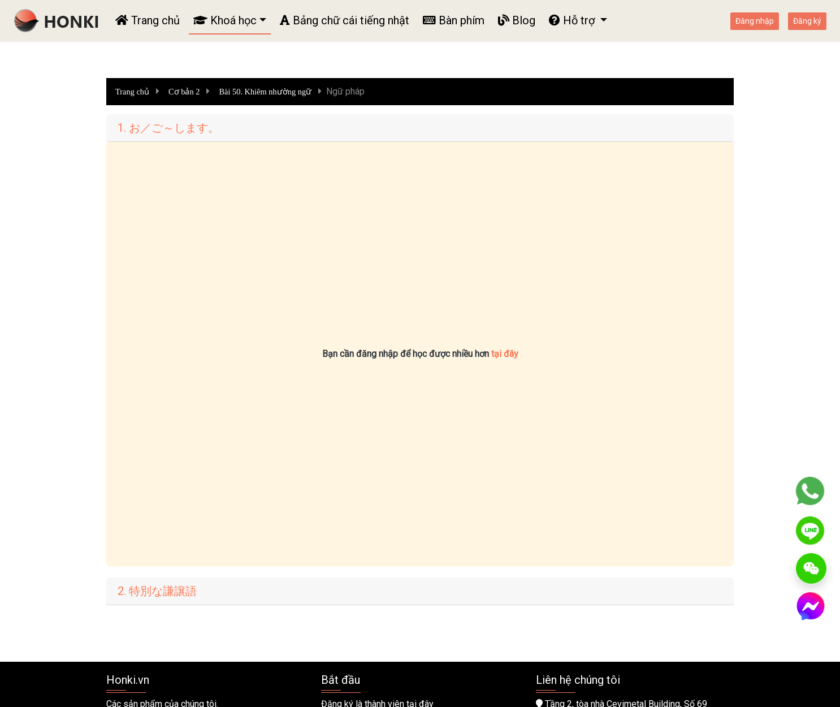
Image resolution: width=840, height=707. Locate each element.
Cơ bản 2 (184, 91)
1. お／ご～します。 (168, 128)
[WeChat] (811, 568)
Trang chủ (147, 20)
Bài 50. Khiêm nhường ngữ (266, 91)
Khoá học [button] (225, 20)
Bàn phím (453, 20)
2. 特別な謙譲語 (157, 591)
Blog (516, 20)
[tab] (420, 128)
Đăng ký (807, 20)
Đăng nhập (754, 20)
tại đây (504, 353)
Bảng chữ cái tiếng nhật (344, 20)
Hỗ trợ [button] (573, 20)
